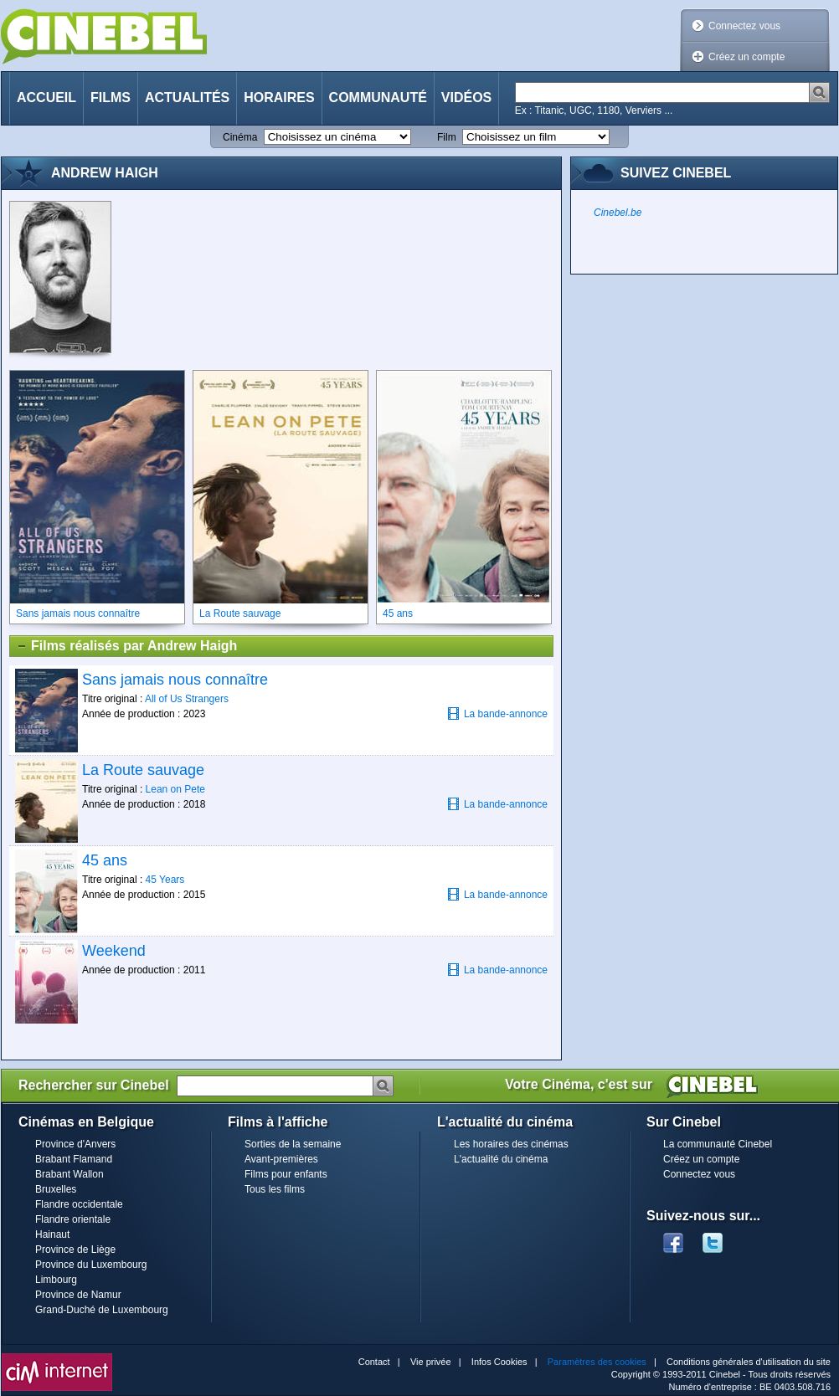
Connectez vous (744, 26)
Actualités (187, 97)
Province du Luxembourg (91, 1264)
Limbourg (56, 1280)
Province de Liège (75, 1249)
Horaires (279, 97)
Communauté (378, 97)
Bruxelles (55, 1189)
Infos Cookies (499, 1362)
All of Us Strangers (187, 699)
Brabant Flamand (73, 1159)
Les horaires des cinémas (511, 1144)
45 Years (165, 879)
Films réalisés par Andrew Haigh (126, 646)
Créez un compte (746, 57)
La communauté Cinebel (717, 1144)
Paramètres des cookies (597, 1362)
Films (110, 97)
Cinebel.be (617, 212)
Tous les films (274, 1189)
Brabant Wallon (69, 1174)
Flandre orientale (73, 1219)
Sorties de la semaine (292, 1144)
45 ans (104, 860)
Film (446, 137)
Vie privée (430, 1362)
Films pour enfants (285, 1174)
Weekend (114, 950)
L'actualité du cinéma (501, 1159)
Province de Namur (78, 1295)
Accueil (46, 97)
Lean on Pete (175, 789)
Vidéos (466, 97)
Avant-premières (281, 1159)
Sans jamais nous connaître (175, 679)
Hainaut (52, 1234)
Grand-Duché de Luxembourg (101, 1310)
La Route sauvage (143, 770)
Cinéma (240, 137)
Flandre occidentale (79, 1204)
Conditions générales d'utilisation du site (749, 1362)
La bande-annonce (497, 713)
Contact (374, 1362)
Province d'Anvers (75, 1144)
